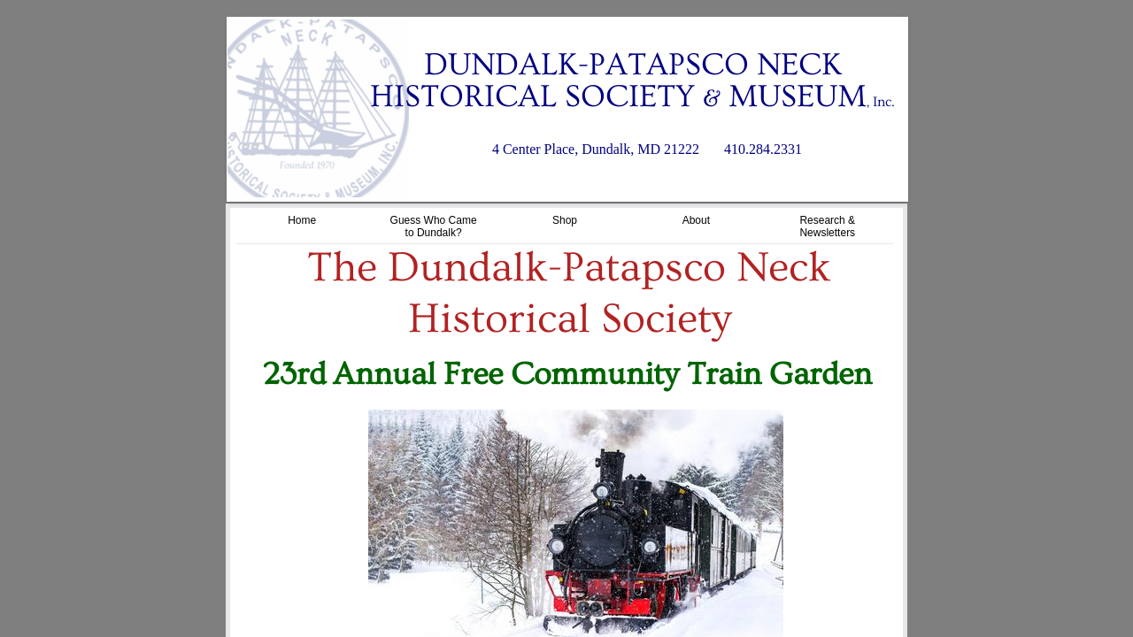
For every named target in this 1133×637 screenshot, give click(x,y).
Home (302, 220)
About (696, 220)
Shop (564, 220)
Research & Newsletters (827, 226)
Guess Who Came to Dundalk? (433, 226)
